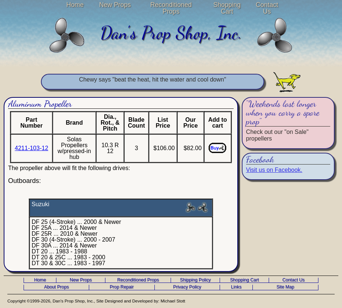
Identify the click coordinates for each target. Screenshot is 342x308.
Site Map (285, 287)
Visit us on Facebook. (274, 170)
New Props (115, 4)
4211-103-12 (31, 148)
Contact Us (267, 8)
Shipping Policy (195, 280)
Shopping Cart (227, 8)
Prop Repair (122, 287)
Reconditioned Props (171, 8)
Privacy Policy (187, 287)
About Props (56, 287)
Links (236, 287)
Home (75, 4)
